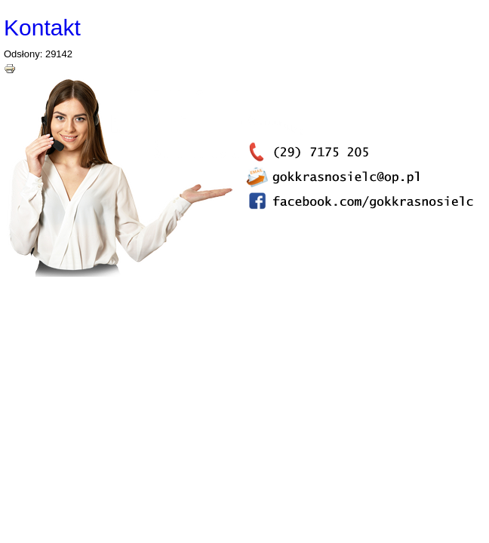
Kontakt (42, 27)
